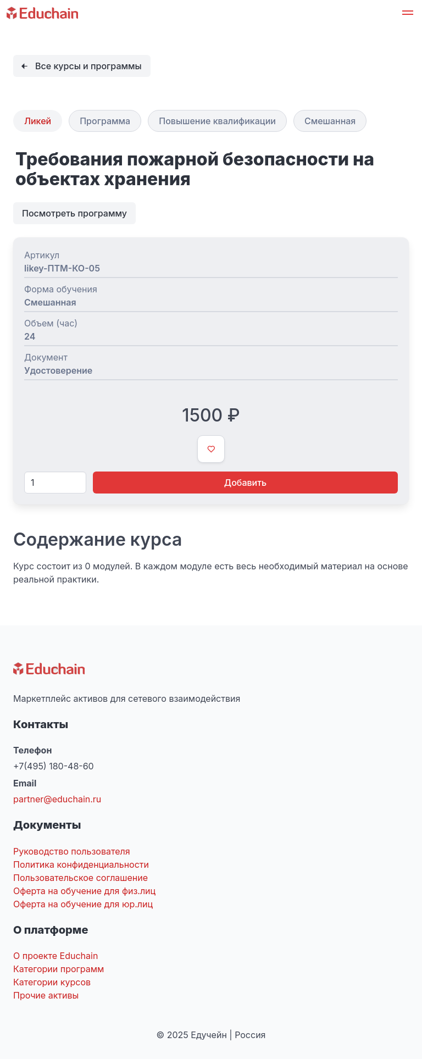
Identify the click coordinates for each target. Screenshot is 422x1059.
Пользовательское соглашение (80, 877)
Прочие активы (46, 995)
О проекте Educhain (55, 955)
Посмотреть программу (74, 213)
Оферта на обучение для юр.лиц (83, 904)
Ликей (37, 120)
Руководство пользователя (71, 851)
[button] (408, 14)
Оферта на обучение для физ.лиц (84, 890)
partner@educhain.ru (57, 799)
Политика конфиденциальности (81, 864)
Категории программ (58, 968)
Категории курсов (52, 982)
